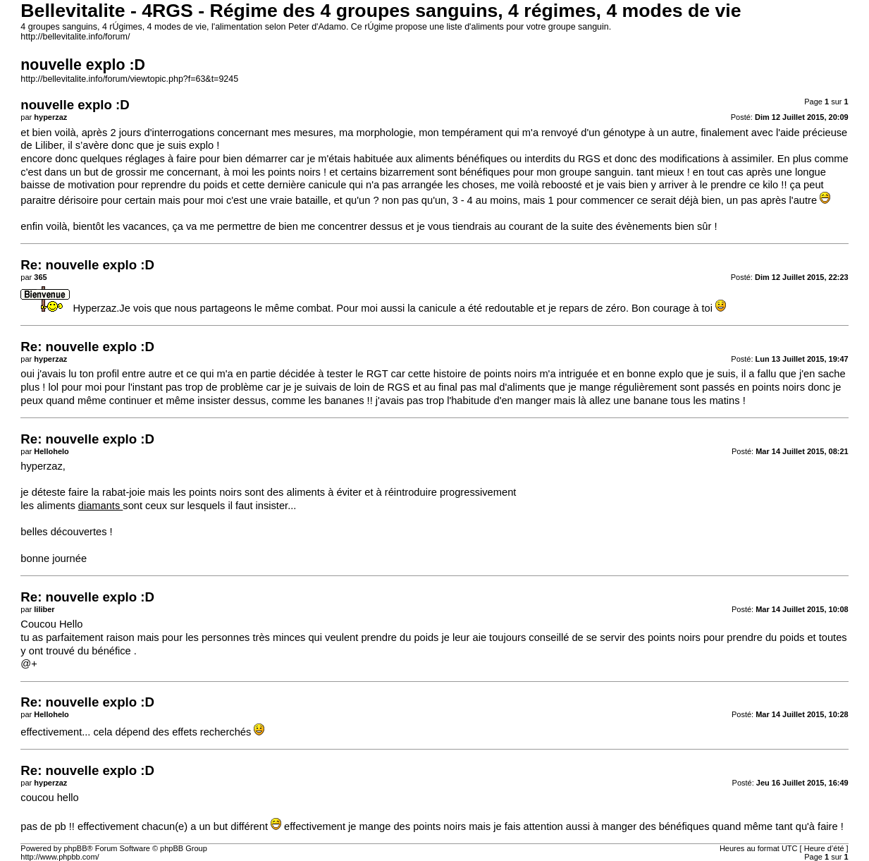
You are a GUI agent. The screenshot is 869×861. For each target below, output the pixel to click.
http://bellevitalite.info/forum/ (75, 37)
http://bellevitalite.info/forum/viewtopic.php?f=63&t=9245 (129, 79)
